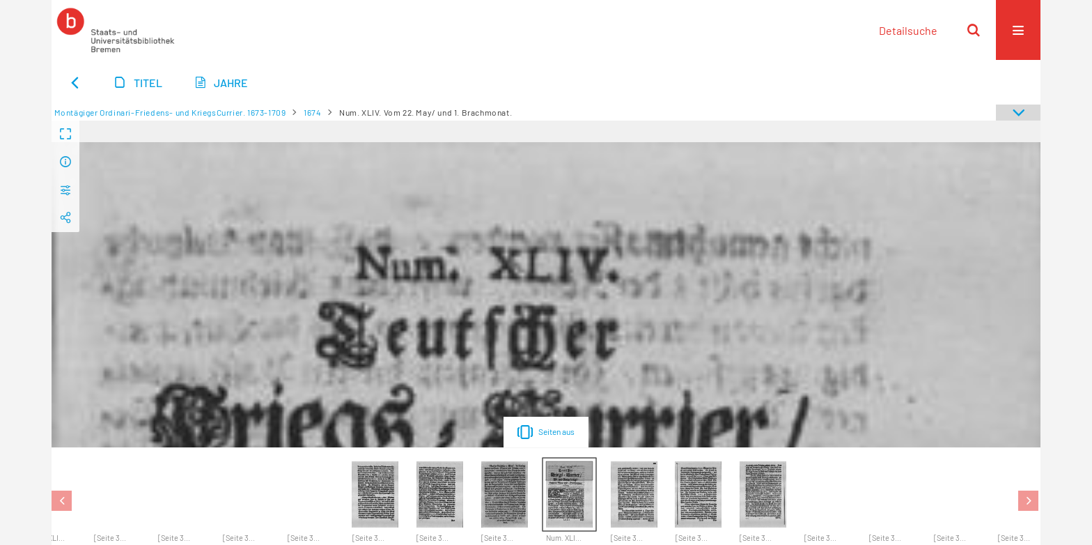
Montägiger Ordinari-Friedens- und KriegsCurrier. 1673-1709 (170, 112)
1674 (312, 112)
